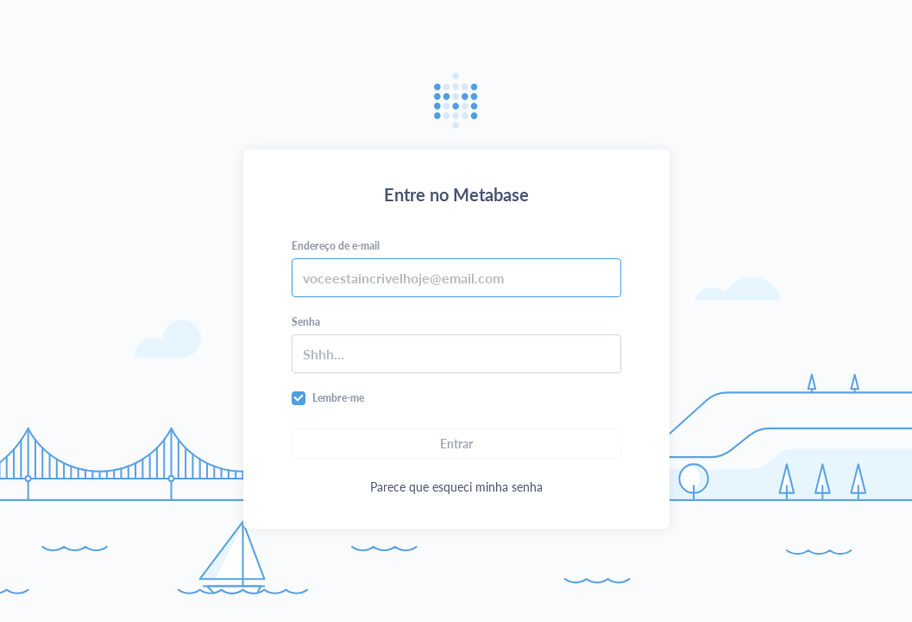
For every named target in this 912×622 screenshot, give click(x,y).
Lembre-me (338, 397)
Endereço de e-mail (336, 245)
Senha (306, 321)
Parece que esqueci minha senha (456, 486)
